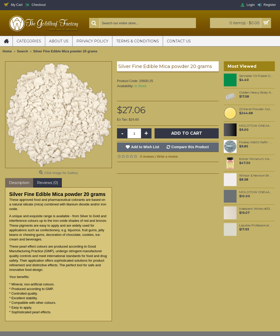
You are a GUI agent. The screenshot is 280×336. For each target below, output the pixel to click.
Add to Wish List (145, 147)
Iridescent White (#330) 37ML (256, 209)
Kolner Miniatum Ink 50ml (256, 159)
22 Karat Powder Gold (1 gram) (256, 109)
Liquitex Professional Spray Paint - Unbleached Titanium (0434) (256, 225)
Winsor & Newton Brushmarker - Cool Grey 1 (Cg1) (256, 175)
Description (19, 182)
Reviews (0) (47, 182)
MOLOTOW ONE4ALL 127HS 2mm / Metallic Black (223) (256, 126)
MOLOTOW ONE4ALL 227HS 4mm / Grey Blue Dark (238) (256, 192)
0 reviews (147, 156)
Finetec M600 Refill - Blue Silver (256, 142)
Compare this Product (190, 147)
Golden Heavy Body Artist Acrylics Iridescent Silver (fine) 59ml (256, 92)
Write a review (167, 156)
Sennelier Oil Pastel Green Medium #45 (256, 76)
